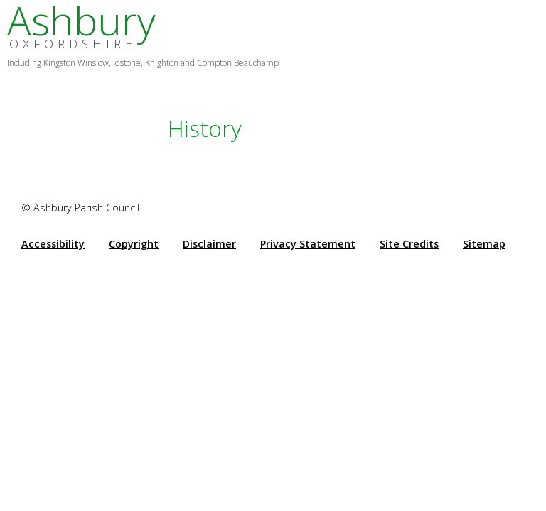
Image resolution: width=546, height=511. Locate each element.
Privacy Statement (307, 244)
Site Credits (409, 244)
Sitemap (484, 244)
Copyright (134, 244)
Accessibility (53, 244)
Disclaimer (209, 244)
